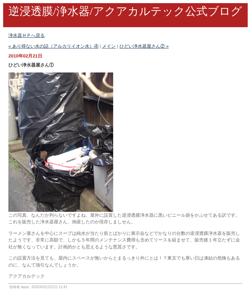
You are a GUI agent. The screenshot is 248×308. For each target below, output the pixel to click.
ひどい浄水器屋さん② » (144, 46)
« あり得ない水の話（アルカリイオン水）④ (53, 46)
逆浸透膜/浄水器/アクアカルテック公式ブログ (125, 11)
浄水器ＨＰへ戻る (26, 35)
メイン (109, 46)
